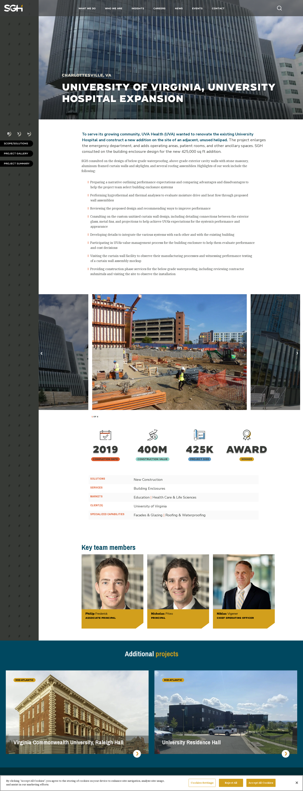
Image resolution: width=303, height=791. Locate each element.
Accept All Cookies (261, 782)
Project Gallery (16, 153)
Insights (138, 8)
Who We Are (113, 8)
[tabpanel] (169, 352)
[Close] (297, 782)
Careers (159, 8)
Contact (218, 8)
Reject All (231, 782)
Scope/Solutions (16, 143)
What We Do (87, 8)
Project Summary (17, 163)
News (179, 8)
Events (197, 8)
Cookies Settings (202, 782)
